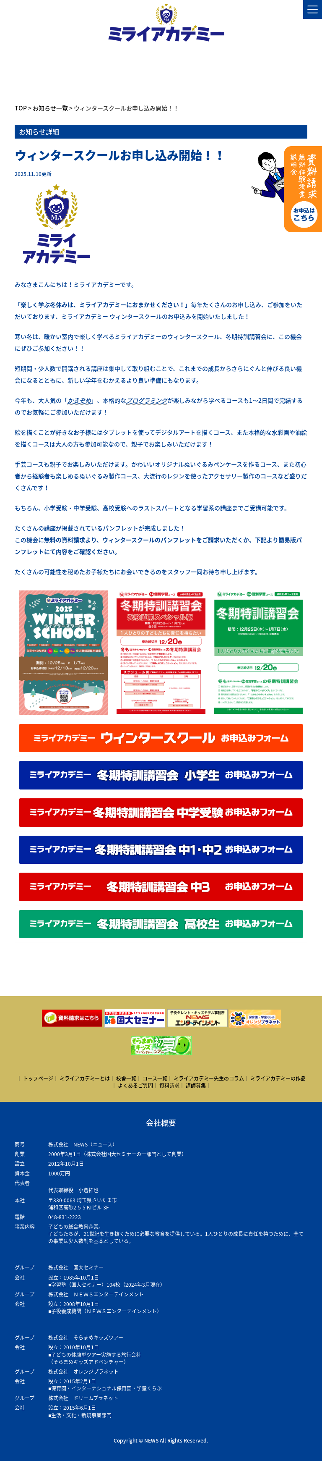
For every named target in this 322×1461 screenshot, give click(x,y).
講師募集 (196, 1085)
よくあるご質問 (135, 1085)
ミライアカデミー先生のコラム (209, 1078)
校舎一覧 (126, 1078)
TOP (21, 108)
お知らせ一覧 (50, 108)
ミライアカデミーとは (85, 1078)
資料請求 (169, 1085)
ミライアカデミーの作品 (278, 1078)
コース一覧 (155, 1078)
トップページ (38, 1078)
